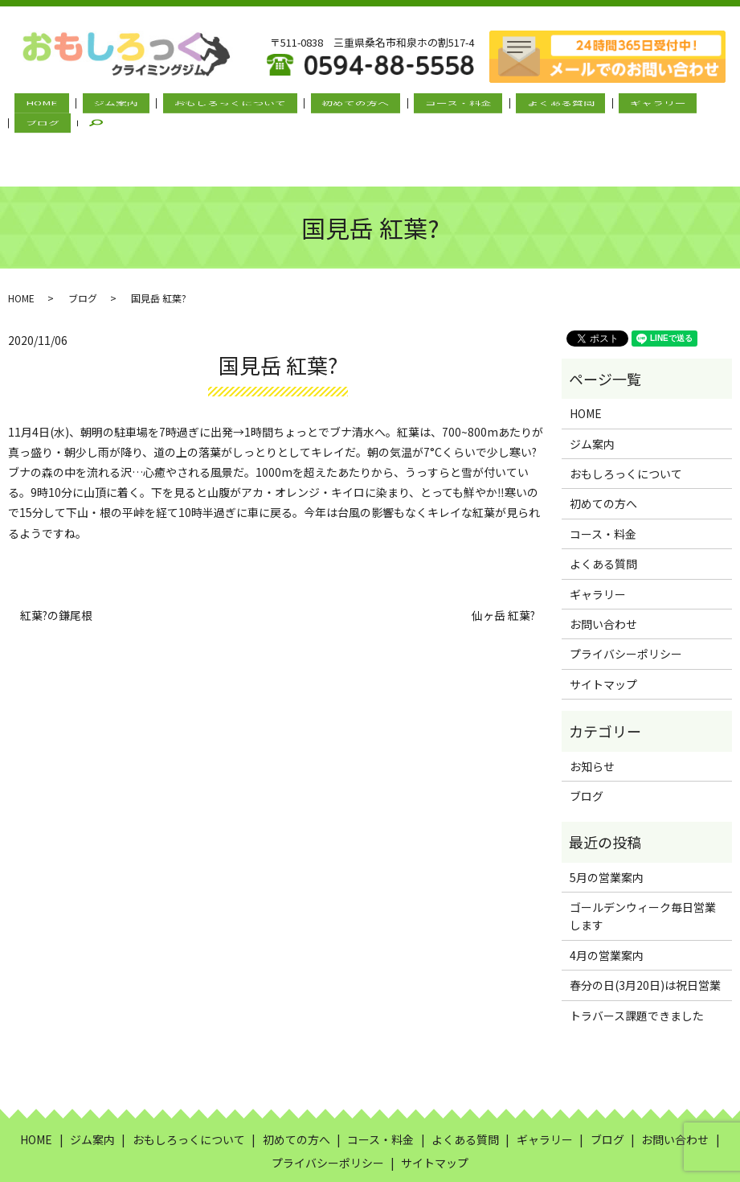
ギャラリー (586, 105)
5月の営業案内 (607, 821)
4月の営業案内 (607, 899)
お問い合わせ (603, 568)
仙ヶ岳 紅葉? (503, 560)
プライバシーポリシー (626, 598)
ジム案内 (109, 105)
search (710, 105)
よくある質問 (502, 105)
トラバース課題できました (637, 959)
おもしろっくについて (210, 105)
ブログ (654, 105)
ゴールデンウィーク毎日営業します (643, 859)
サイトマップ (603, 628)
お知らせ (592, 710)
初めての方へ (323, 105)
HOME (48, 105)
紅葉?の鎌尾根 (56, 560)
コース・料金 (412, 105)
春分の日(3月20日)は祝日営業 (645, 929)
